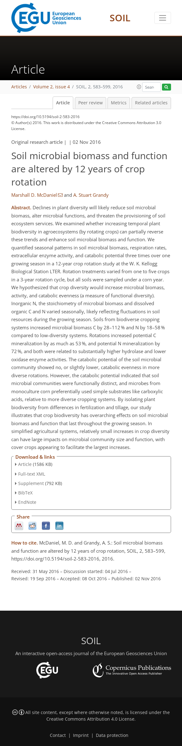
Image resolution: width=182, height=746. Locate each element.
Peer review (90, 103)
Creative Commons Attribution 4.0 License (90, 719)
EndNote (27, 502)
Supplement (31, 483)
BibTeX (25, 493)
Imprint (81, 735)
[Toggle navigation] (162, 18)
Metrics (119, 103)
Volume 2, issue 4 (51, 87)
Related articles (151, 103)
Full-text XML (31, 474)
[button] (139, 87)
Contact (58, 735)
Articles (19, 87)
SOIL (120, 17)
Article (63, 103)
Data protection (112, 735)
